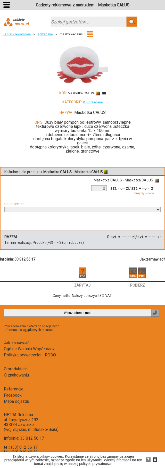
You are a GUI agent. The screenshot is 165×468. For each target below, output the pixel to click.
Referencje (13, 389)
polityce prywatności (95, 464)
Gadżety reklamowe (17, 34)
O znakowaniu (16, 375)
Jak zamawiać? (152, 259)
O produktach (16, 368)
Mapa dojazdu (16, 401)
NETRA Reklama (18, 414)
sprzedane (45, 34)
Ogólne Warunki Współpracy (29, 348)
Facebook (13, 395)
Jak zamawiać (16, 342)
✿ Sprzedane (93, 102)
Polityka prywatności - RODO (30, 355)
